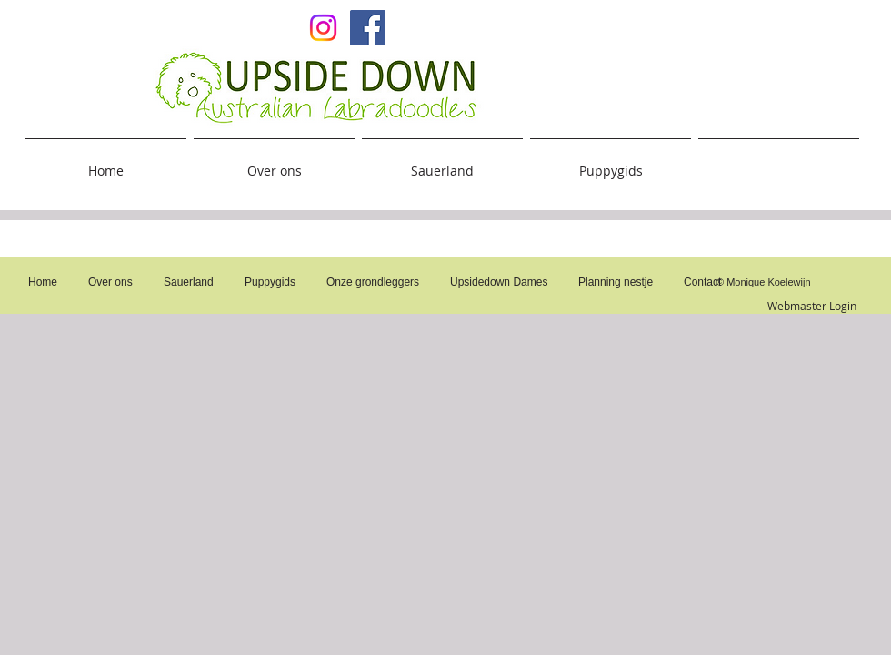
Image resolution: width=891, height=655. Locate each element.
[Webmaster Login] (812, 305)
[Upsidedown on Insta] (323, 27)
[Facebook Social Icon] (367, 27)
